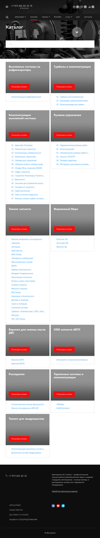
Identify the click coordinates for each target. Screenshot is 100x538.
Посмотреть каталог (19, 87)
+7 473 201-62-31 (20, 5)
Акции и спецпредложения (23, 519)
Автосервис (15, 505)
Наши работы (16, 510)
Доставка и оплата (19, 515)
